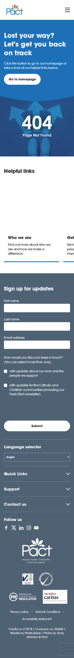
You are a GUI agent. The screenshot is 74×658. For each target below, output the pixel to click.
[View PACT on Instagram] (29, 528)
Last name (11, 319)
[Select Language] (37, 457)
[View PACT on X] (13, 528)
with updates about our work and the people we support (36, 373)
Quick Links (15, 473)
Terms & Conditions (48, 612)
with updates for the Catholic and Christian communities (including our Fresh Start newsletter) (36, 389)
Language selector (22, 446)
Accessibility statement (37, 619)
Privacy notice (19, 612)
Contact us (15, 504)
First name (11, 301)
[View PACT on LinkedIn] (21, 528)
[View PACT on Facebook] (6, 528)
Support (12, 489)
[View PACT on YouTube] (36, 528)
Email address (14, 338)
